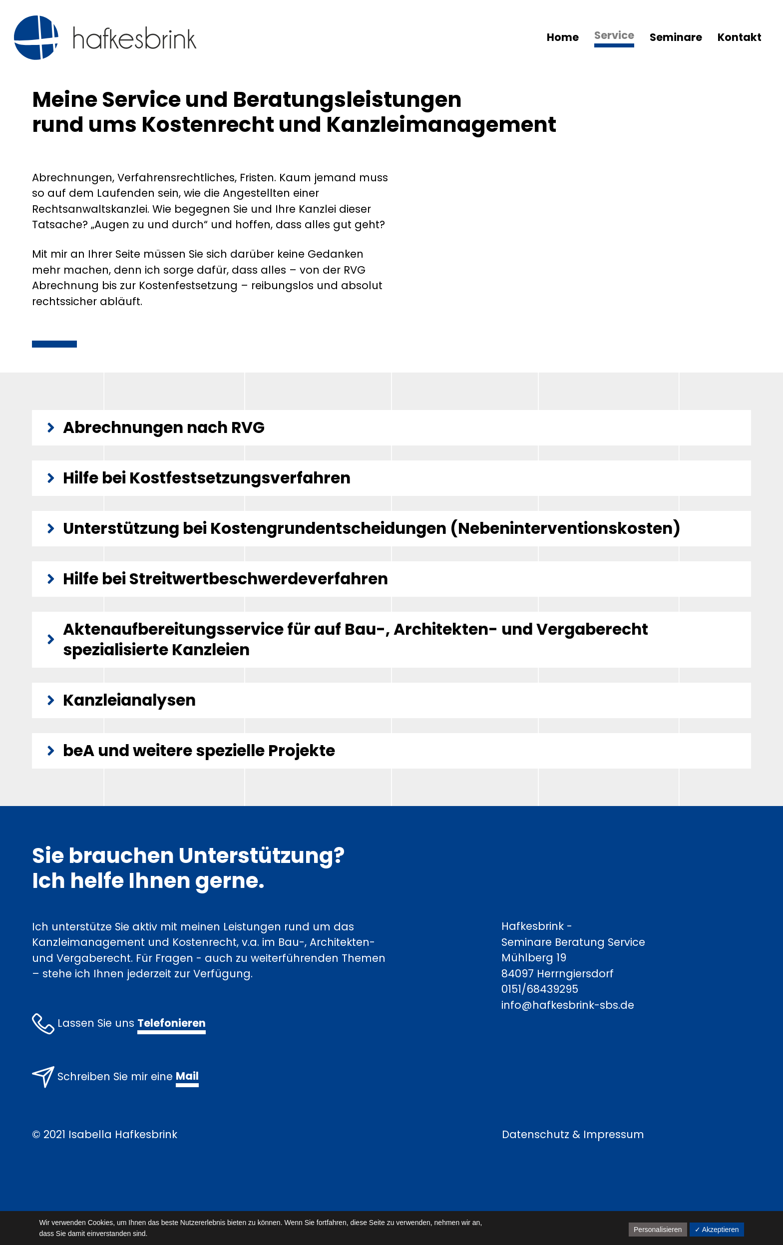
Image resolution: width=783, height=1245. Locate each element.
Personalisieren (658, 1230)
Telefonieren (171, 1023)
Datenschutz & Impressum (573, 1134)
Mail (187, 1076)
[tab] (391, 427)
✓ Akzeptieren (717, 1230)
